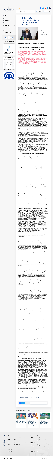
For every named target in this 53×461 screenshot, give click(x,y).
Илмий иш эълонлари (31, 443)
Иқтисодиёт (10, 449)
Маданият (9, 442)
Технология (10, 452)
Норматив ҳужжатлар (39, 442)
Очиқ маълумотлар (39, 449)
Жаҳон (9, 447)
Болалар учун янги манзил (22, 458)
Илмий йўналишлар (32, 446)
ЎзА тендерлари (39, 445)
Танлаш (44, 30)
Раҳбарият (38, 447)
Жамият (9, 439)
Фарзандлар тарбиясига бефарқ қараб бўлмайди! (21, 422)
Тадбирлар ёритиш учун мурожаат (19, 437)
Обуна (15, 439)
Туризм (9, 444)
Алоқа (38, 451)
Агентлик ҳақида (38, 440)
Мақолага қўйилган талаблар (31, 454)
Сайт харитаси (16, 442)
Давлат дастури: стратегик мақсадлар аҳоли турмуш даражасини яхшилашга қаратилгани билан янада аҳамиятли (32, 424)
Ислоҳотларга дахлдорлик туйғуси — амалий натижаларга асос (44, 423)
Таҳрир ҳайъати (32, 451)
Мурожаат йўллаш (17, 444)
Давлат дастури (36, 397)
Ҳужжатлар (10, 451)
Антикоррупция (39, 454)
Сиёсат (9, 437)
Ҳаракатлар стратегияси (24, 397)
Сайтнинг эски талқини (17, 446)
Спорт (9, 446)
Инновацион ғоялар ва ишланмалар (32, 448)
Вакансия (38, 453)
